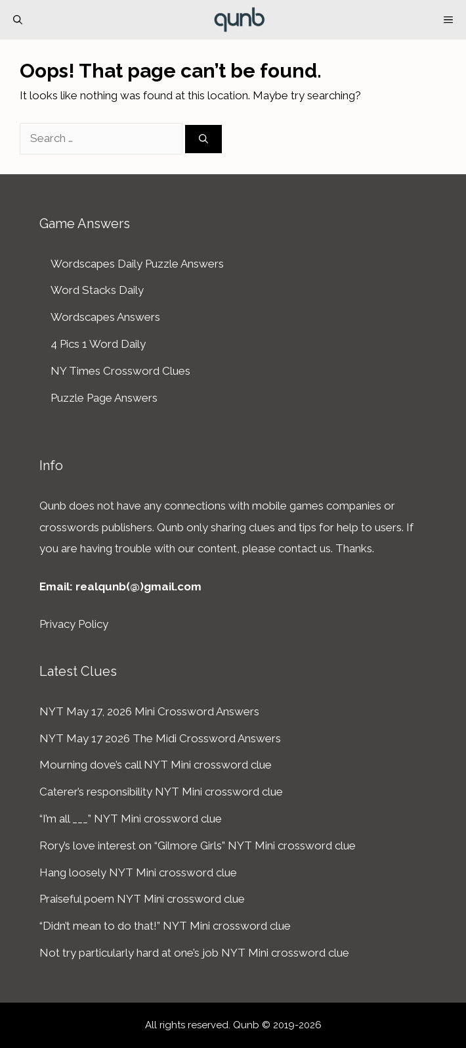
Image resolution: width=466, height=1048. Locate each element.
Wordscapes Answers (105, 316)
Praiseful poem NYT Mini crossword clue (142, 898)
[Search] (203, 139)
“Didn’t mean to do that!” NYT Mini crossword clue (165, 925)
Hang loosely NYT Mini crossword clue (138, 872)
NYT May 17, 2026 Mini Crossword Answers (149, 711)
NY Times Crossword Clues (120, 370)
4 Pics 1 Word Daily (98, 343)
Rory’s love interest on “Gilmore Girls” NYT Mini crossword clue (197, 845)
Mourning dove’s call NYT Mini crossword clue (155, 764)
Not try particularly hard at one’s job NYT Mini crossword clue (194, 952)
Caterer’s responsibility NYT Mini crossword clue (161, 791)
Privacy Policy (73, 624)
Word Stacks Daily (97, 290)
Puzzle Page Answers (104, 397)
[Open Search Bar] (17, 19)
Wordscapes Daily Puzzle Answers (137, 263)
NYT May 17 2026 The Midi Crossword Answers (160, 738)
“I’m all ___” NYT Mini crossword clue (130, 818)
